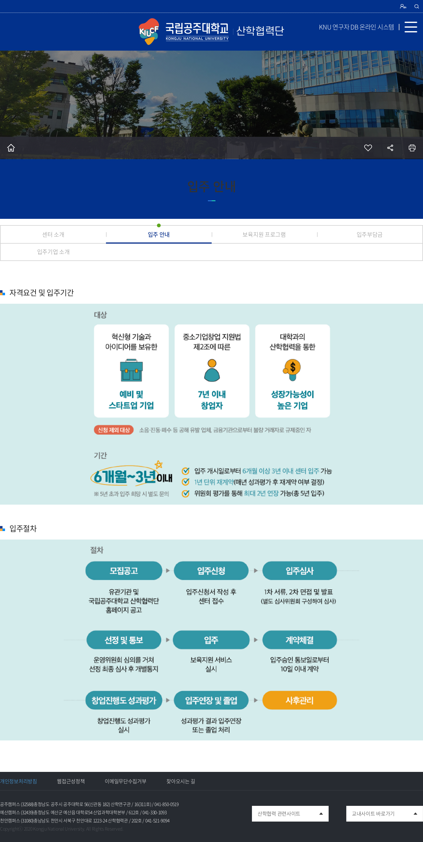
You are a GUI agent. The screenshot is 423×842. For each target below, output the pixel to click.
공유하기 (390, 148)
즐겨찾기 (368, 148)
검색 (416, 6)
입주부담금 (370, 234)
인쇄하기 (412, 148)
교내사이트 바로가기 (370, 811)
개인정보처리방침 (18, 781)
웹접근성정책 (71, 781)
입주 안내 (159, 234)
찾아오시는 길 (180, 781)
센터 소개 (53, 234)
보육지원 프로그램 (264, 234)
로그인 (404, 6)
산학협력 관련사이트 (276, 811)
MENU (413, 27)
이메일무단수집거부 (125, 781)
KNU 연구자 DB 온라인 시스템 (356, 26)
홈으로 (11, 148)
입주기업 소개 (53, 251)
